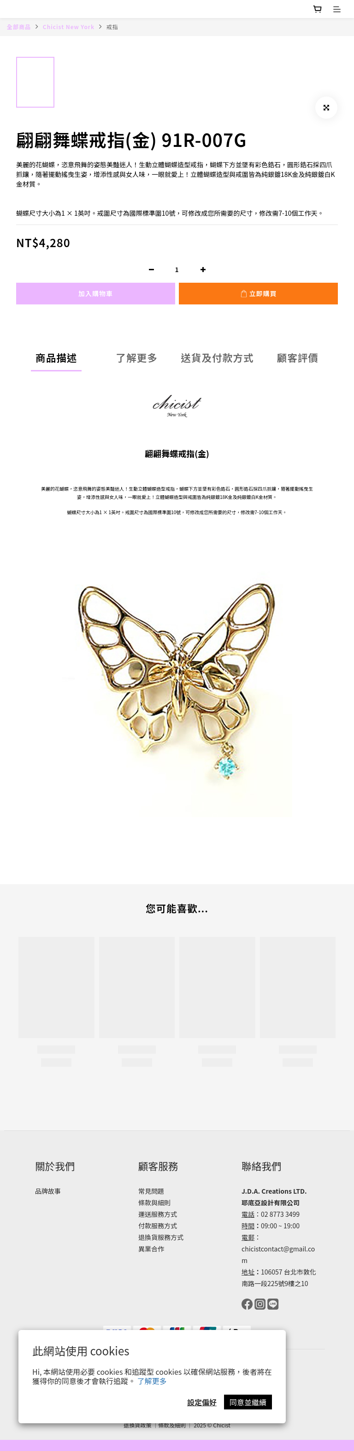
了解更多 (152, 1380)
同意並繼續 (248, 1402)
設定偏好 (202, 1402)
